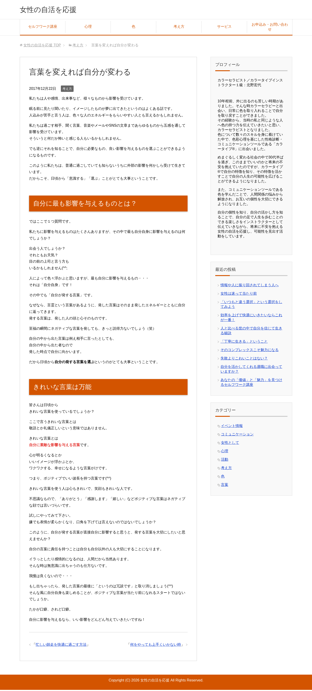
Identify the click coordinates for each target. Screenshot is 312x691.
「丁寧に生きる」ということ (244, 342)
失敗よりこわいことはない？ (244, 359)
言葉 (224, 486)
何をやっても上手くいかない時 (155, 646)
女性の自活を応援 (53, 10)
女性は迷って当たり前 (238, 295)
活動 (224, 460)
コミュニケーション (237, 435)
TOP (42, 46)
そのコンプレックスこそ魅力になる (249, 351)
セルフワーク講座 (42, 28)
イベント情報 (232, 427)
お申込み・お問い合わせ (270, 28)
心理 (88, 28)
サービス (224, 28)
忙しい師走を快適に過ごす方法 (61, 646)
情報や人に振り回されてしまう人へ (249, 286)
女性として (230, 444)
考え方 (178, 28)
